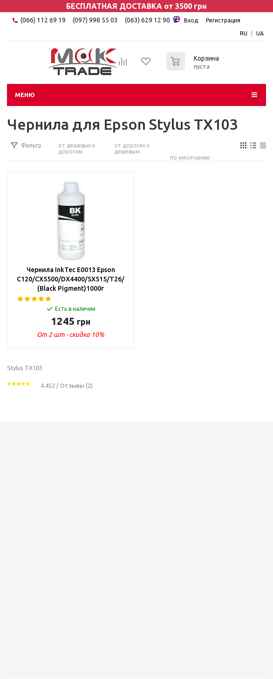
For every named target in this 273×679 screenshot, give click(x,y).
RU (243, 33)
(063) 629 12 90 (152, 19)
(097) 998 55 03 (95, 20)
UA (260, 33)
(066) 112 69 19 (43, 20)
